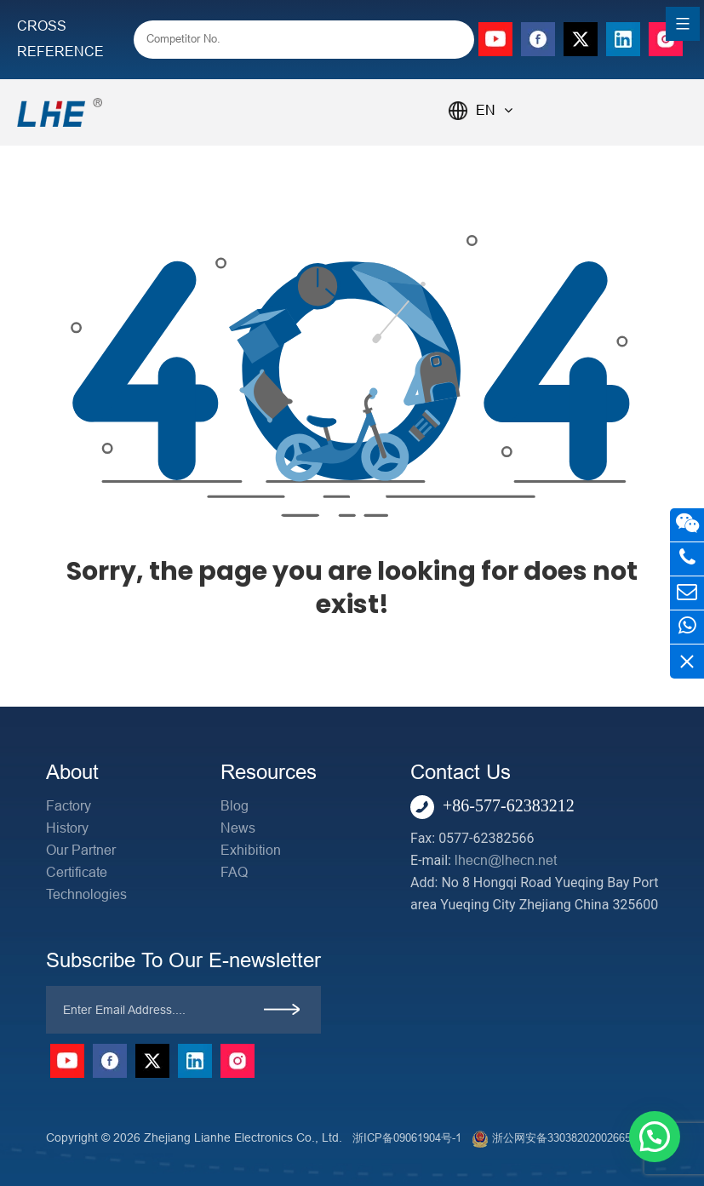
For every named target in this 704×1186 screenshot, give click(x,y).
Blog (234, 806)
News (237, 828)
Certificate (76, 872)
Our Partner (81, 850)
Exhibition (250, 850)
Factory (68, 806)
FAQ (234, 872)
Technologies (86, 894)
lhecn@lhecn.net (506, 860)
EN (494, 110)
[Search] (448, 41)
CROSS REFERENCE (60, 39)
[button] (654, 1136)
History (67, 828)
